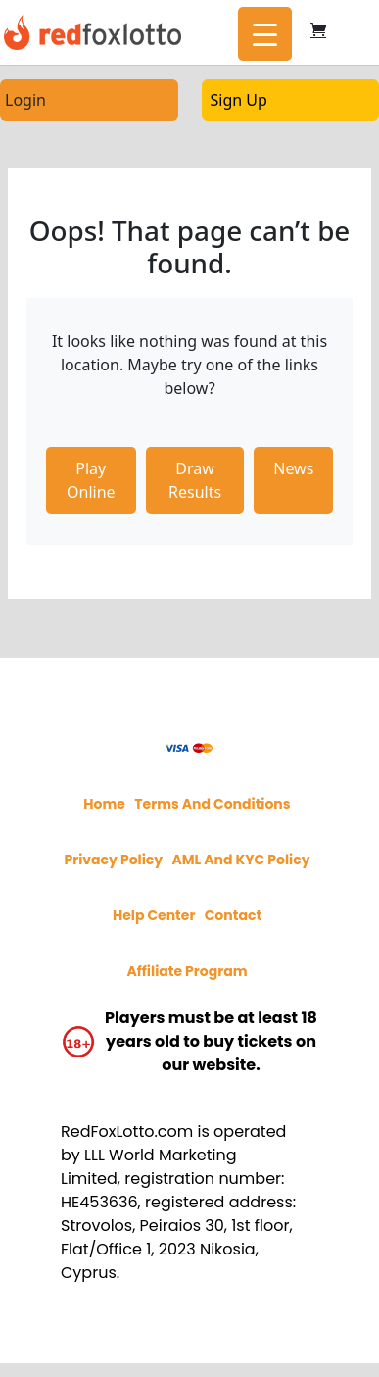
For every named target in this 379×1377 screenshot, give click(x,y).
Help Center (154, 915)
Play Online (91, 480)
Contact (233, 915)
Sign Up (239, 100)
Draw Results (194, 480)
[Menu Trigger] (265, 34)
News (293, 468)
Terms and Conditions (212, 803)
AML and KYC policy (240, 859)
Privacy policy (113, 859)
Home (104, 803)
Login (25, 100)
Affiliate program (186, 971)
